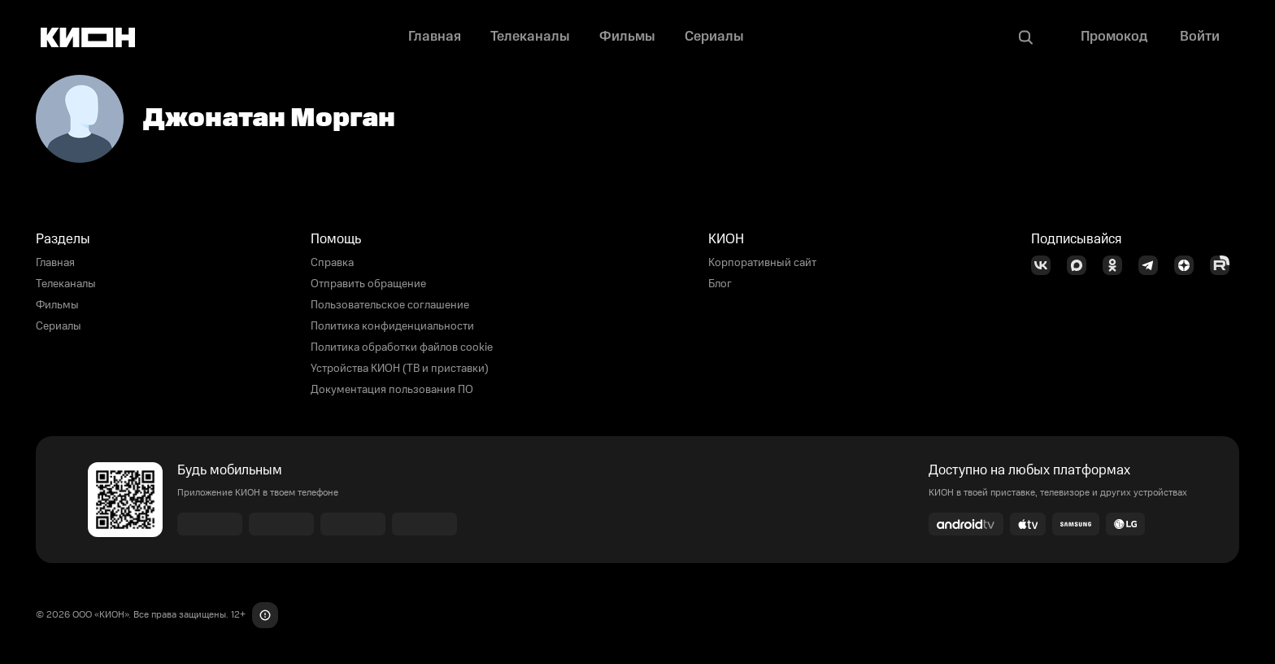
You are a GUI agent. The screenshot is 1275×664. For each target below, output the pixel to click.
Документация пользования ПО (392, 389)
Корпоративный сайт (762, 263)
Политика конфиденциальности (392, 326)
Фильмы (57, 305)
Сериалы (58, 326)
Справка (332, 263)
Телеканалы (66, 284)
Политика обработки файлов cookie (402, 347)
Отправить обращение (368, 284)
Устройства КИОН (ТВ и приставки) (400, 368)
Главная (55, 263)
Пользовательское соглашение (390, 305)
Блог (720, 284)
